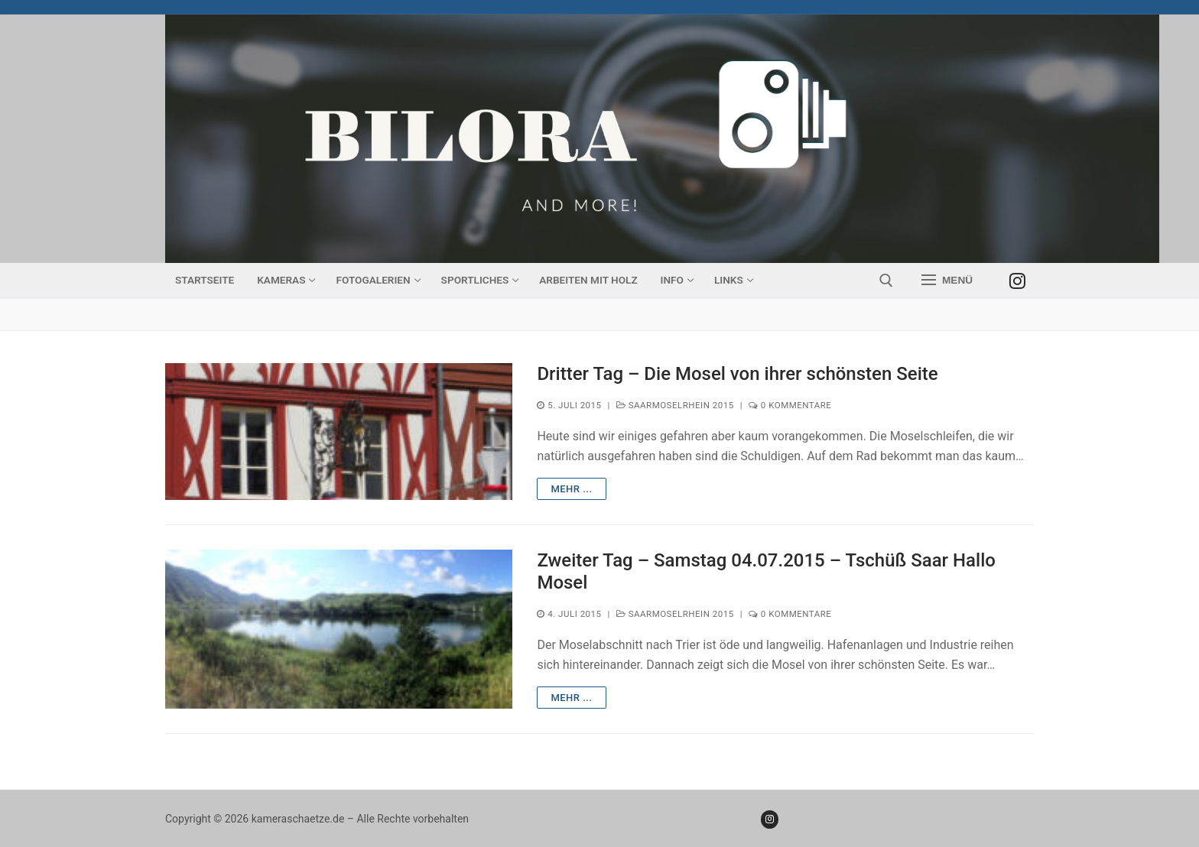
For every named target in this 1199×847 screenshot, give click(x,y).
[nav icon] (947, 280)
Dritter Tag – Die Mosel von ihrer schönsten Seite (737, 374)
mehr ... (571, 489)
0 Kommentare (790, 405)
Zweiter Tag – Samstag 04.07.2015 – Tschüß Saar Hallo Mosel (766, 571)
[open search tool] (886, 280)
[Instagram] (1017, 280)
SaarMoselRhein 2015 (675, 405)
